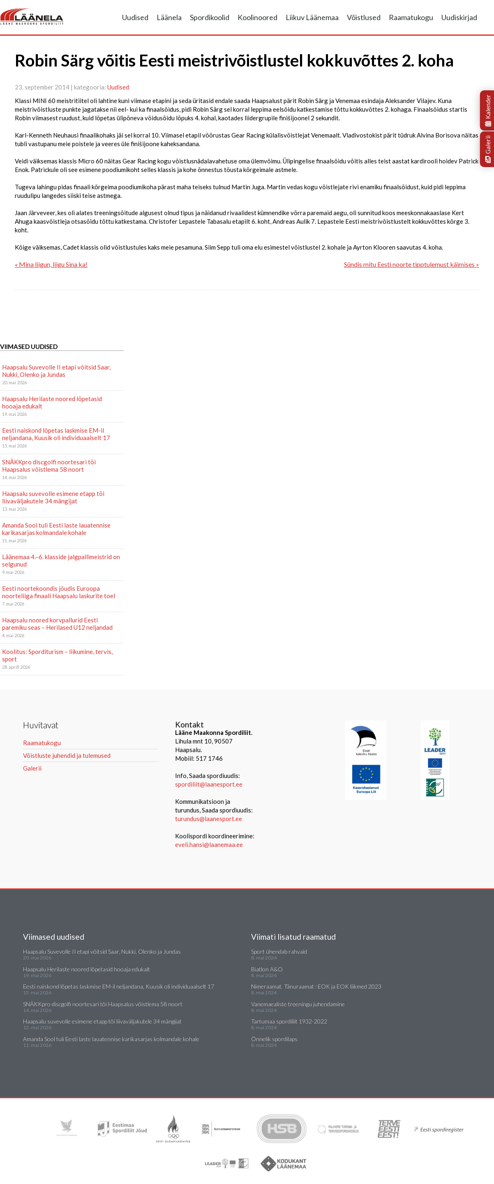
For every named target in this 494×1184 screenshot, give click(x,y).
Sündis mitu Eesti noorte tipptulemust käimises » (411, 264)
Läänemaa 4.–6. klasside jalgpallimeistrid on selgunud (61, 560)
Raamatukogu (411, 17)
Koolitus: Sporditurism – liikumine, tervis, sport (57, 655)
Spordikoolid (209, 17)
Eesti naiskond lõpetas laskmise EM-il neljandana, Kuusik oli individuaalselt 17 (56, 434)
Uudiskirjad (459, 17)
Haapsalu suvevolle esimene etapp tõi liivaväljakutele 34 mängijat (53, 497)
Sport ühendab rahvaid (279, 951)
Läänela (169, 17)
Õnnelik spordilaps (274, 1038)
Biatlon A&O (267, 969)
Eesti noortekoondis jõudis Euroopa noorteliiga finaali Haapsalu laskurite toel (58, 592)
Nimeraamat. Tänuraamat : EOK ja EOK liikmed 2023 (316, 986)
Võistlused (364, 17)
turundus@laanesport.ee (209, 818)
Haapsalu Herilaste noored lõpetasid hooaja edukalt (52, 402)
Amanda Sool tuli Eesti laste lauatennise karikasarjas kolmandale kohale (56, 528)
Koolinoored (257, 17)
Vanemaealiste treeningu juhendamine (298, 1003)
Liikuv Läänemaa (312, 17)
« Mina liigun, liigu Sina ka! (51, 264)
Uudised (135, 17)
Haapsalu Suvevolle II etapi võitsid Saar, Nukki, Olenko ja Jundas (56, 370)
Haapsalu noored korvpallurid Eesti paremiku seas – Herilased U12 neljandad (57, 623)
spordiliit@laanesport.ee (208, 784)
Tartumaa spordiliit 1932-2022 (289, 1021)
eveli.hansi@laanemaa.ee (209, 844)
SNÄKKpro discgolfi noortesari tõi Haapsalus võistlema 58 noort (49, 465)
